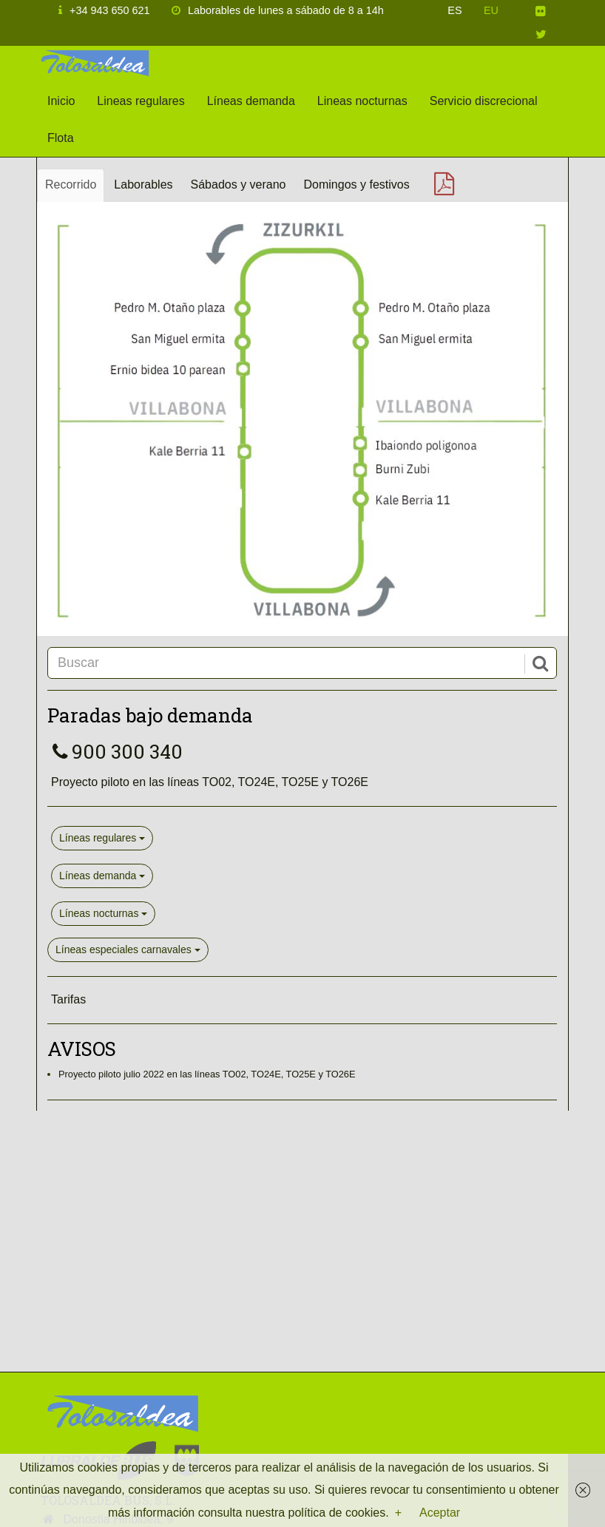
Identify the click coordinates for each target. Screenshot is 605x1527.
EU (491, 10)
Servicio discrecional (484, 101)
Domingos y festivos (357, 184)
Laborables (143, 184)
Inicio (61, 101)
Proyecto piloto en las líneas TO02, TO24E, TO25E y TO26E (209, 782)
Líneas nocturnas (103, 913)
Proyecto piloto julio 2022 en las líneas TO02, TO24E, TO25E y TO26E (206, 1074)
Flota (60, 138)
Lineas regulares (140, 101)
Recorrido (70, 184)
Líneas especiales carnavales (127, 949)
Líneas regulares (102, 838)
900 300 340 (115, 751)
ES (454, 10)
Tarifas (68, 999)
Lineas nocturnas (362, 101)
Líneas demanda (251, 101)
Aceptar (439, 1512)
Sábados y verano (238, 184)
